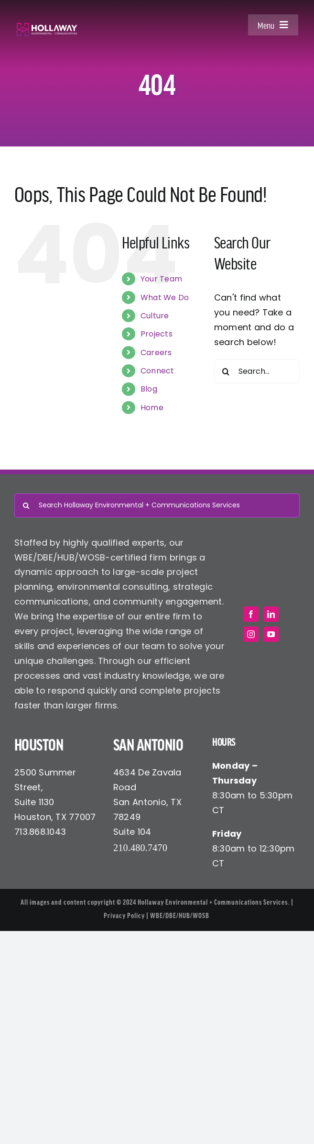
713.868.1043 (40, 832)
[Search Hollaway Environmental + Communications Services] (157, 505)
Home (152, 407)
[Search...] (257, 371)
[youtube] (271, 634)
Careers (156, 352)
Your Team (161, 278)
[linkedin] (271, 614)
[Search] (226, 371)
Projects (157, 333)
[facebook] (251, 614)
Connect (157, 370)
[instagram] (251, 634)
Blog (149, 388)
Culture (155, 315)
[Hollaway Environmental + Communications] (47, 27)
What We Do (165, 297)
